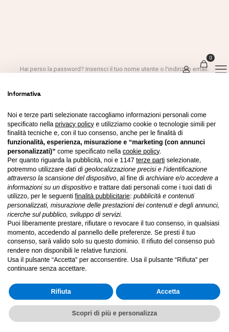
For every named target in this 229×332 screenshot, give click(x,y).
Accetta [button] (168, 291)
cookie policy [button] (141, 151)
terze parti (150, 160)
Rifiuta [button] (61, 291)
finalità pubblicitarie (102, 196)
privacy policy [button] (74, 124)
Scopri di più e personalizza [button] (114, 313)
